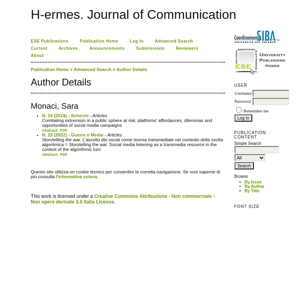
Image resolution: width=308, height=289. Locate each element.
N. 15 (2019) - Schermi (65, 115)
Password (243, 101)
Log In (137, 41)
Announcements (107, 48)
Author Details (132, 69)
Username (243, 93)
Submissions (150, 48)
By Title (252, 191)
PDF (64, 130)
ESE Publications (50, 41)
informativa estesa (77, 176)
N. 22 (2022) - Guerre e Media (72, 134)
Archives (68, 48)
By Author (255, 186)
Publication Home (99, 41)
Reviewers (187, 48)
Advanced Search (174, 41)
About (37, 55)
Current (39, 48)
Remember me (255, 111)
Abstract (50, 130)
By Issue (253, 182)
